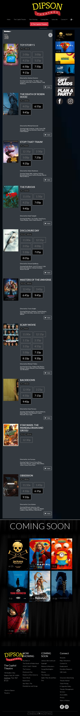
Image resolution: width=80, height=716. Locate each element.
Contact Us (63, 663)
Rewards (62, 658)
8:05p (26, 258)
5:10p (26, 252)
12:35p (26, 151)
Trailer (48, 87)
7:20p (37, 157)
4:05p (26, 106)
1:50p (39, 196)
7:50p (37, 66)
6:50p (26, 66)
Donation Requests (66, 669)
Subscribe (55, 19)
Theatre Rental (64, 680)
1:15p (26, 340)
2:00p (26, 54)
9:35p (26, 163)
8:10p (26, 358)
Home (8, 19)
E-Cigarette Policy (65, 686)
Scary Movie (26, 678)
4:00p (37, 246)
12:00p (26, 389)
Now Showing (33, 19)
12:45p (26, 289)
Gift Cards (63, 672)
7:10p (37, 352)
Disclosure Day (27, 672)
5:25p (37, 60)
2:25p (39, 389)
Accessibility (64, 695)
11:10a (26, 485)
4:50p (26, 395)
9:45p (26, 112)
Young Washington (47, 669)
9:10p (26, 497)
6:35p (37, 491)
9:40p (26, 208)
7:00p (37, 202)
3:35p (26, 346)
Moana (43, 672)
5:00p (26, 157)
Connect (63, 19)
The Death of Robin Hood (31, 663)
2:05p (26, 246)
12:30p (26, 439)
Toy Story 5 (26, 660)
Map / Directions (65, 660)
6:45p (26, 295)
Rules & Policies (65, 700)
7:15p (37, 395)
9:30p (37, 358)
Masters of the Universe (30, 675)
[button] (72, 19)
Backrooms (26, 680)
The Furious (27, 669)
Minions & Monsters (47, 666)
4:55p (37, 346)
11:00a (26, 240)
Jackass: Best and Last (48, 660)
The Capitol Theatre (20, 19)
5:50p (26, 352)
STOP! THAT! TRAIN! (30, 666)
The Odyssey (45, 675)
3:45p (39, 289)
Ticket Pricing (64, 683)
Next (50, 35)
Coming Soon (44, 19)
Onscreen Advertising (67, 678)
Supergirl (44, 663)
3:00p (37, 54)
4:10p (26, 491)
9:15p (26, 72)
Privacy (62, 697)
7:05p (37, 252)
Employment (64, 666)
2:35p (37, 340)
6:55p (37, 106)
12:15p (40, 334)
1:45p (39, 485)
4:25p (26, 60)
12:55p (40, 240)
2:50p (39, 151)
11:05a (26, 196)
